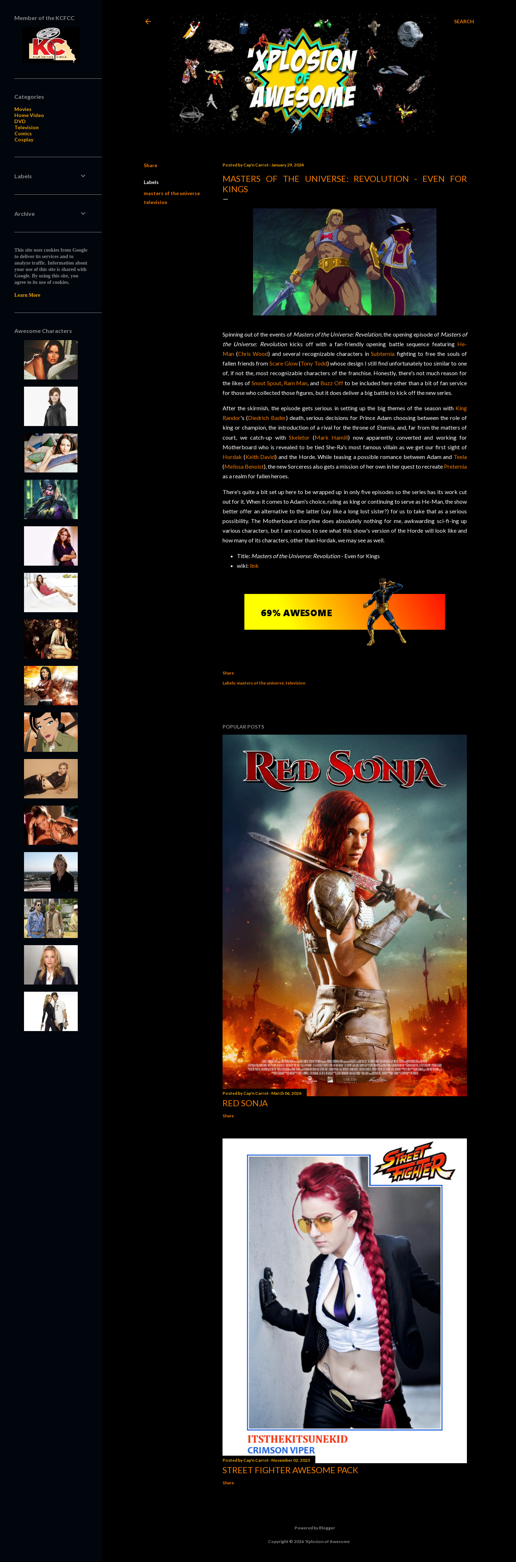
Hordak (232, 456)
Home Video (29, 115)
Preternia (455, 466)
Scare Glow (283, 363)
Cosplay (23, 139)
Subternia (383, 353)
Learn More (27, 295)
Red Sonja (245, 1103)
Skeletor (299, 437)
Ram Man (296, 382)
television (155, 202)
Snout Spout (266, 382)
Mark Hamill (331, 437)
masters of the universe (172, 193)
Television (26, 127)
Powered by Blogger (309, 1528)
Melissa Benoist (244, 466)
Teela (460, 456)
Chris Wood (253, 353)
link (254, 565)
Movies (23, 109)
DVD (20, 121)
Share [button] (150, 165)
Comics (23, 133)
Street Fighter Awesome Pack (290, 1470)
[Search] (464, 21)
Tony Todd (314, 363)
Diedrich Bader (267, 417)
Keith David (260, 456)
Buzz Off (331, 382)
